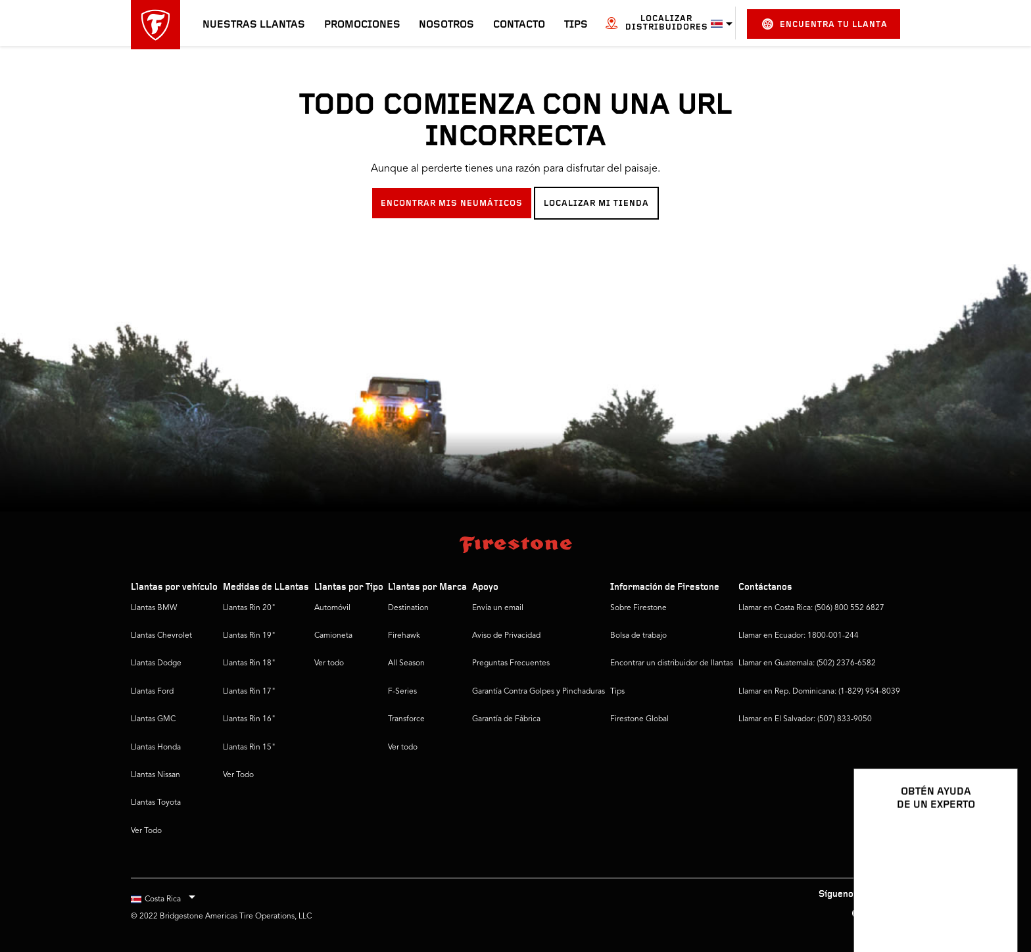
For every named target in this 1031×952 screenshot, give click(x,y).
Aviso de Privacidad (506, 636)
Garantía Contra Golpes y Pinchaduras (538, 692)
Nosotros (446, 25)
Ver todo (329, 663)
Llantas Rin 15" (249, 747)
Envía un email (497, 608)
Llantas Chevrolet (161, 636)
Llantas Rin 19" (249, 636)
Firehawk (404, 636)
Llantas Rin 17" (249, 692)
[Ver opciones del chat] (993, 904)
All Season (406, 663)
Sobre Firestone (638, 608)
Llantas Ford (152, 692)
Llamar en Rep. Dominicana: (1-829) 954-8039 (819, 692)
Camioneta (333, 636)
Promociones (362, 25)
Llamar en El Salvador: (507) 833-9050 (805, 719)
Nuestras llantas (254, 25)
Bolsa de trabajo (638, 636)
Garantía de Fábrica (506, 719)
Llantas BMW (154, 608)
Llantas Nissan (155, 775)
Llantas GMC (153, 719)
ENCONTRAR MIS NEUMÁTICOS (452, 203)
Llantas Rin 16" (249, 719)
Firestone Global (639, 719)
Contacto (519, 25)
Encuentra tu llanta (825, 24)
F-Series (402, 692)
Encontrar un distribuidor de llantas (671, 663)
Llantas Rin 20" (249, 608)
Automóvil (332, 608)
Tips (576, 25)
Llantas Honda (156, 747)
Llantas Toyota (156, 803)
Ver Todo (146, 831)
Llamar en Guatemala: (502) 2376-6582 (807, 663)
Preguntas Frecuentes (511, 663)
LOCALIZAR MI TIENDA (596, 203)
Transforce (406, 719)
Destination (408, 608)
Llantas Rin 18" (249, 663)
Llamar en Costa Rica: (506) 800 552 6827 (811, 608)
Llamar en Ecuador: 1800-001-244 (798, 636)
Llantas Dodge (156, 663)
